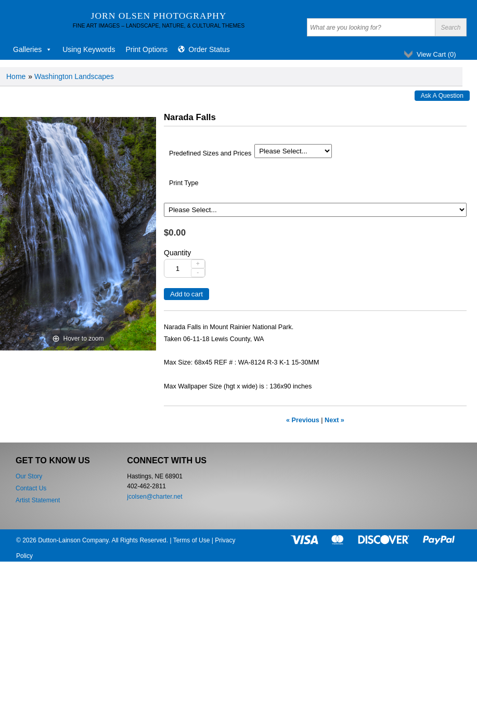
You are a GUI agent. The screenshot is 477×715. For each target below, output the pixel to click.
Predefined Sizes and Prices (210, 153)
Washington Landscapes (74, 76)
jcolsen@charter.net (154, 496)
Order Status (208, 49)
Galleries (32, 49)
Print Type (183, 183)
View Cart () (436, 54)
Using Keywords (88, 49)
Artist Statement (38, 500)
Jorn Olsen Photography (159, 15)
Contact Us (31, 488)
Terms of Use (191, 540)
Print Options (146, 49)
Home (15, 76)
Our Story (29, 476)
